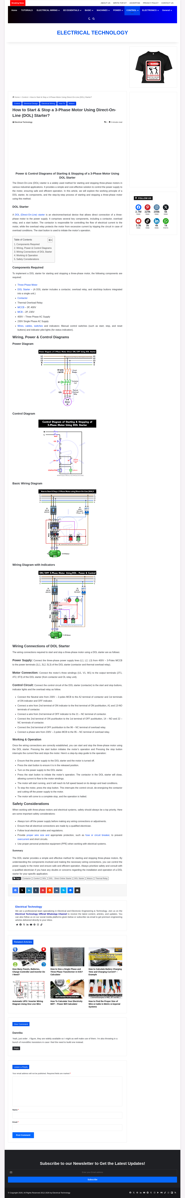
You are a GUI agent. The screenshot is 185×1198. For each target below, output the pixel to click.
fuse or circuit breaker (97, 835)
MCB (20, 312)
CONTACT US (167, 3)
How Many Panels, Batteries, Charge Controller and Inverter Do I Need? (28, 972)
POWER (117, 10)
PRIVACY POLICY (151, 3)
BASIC (88, 10)
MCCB (20, 307)
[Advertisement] (67, 66)
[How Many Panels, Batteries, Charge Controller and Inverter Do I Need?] (29, 956)
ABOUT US (105, 3)
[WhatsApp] (165, 223)
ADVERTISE (135, 3)
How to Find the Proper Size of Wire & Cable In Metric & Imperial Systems (104, 1004)
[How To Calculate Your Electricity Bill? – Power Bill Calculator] (67, 989)
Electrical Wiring (48, 103)
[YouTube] (138, 223)
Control (25, 97)
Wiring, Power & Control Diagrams (34, 248)
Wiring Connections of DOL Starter (34, 252)
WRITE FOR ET (120, 3)
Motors (72, 103)
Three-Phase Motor (27, 285)
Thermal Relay (101, 878)
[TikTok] (147, 223)
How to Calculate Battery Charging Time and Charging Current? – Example (105, 972)
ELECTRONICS (149, 10)
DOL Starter (79, 878)
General (166, 10)
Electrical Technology (23, 122)
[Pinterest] (147, 210)
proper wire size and (38, 835)
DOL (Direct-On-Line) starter (30, 214)
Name (15, 1110)
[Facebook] (138, 210)
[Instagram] (156, 210)
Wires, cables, (25, 326)
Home (14, 10)
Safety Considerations (27, 259)
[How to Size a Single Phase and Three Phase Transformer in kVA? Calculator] (67, 956)
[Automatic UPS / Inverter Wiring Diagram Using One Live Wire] (29, 989)
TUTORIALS (27, 10)
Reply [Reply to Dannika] (16, 1048)
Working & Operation (27, 255)
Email (15, 1122)
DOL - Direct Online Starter (60, 878)
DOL (44, 878)
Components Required (28, 244)
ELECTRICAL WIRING (47, 10)
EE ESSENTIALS (71, 10)
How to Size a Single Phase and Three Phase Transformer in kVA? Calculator (66, 972)
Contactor (22, 298)
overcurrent (23, 839)
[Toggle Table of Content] (48, 240)
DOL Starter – (25, 289)
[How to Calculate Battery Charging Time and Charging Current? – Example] (105, 956)
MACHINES (102, 10)
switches (38, 326)
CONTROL (131, 10)
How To (62, 103)
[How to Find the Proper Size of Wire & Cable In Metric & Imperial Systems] (105, 989)
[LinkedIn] (156, 223)
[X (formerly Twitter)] (165, 210)
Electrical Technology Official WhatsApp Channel (41, 914)
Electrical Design (31, 103)
